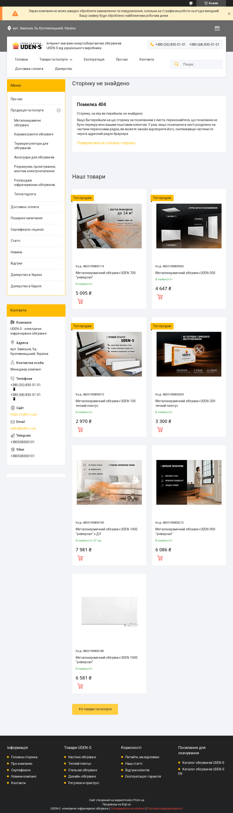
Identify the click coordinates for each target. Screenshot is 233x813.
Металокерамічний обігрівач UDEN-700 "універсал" (106, 275)
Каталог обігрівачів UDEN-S (203, 763)
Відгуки (16, 263)
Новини (16, 252)
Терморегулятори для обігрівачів (31, 146)
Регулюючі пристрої (83, 783)
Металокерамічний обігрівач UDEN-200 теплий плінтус (185, 403)
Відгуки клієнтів (137, 770)
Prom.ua (139, 800)
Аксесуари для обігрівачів (34, 157)
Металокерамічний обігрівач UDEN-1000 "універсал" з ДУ (106, 531)
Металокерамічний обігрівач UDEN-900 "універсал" (185, 531)
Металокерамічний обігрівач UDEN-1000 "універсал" (106, 660)
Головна (21, 59)
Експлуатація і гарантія (143, 776)
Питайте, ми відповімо (142, 757)
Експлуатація (94, 59)
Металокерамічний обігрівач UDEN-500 (185, 273)
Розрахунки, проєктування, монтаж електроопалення (35, 169)
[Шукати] (176, 64)
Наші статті (133, 763)
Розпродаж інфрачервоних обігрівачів (34, 182)
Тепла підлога (25, 194)
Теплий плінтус (79, 763)
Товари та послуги (53, 59)
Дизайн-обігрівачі (82, 776)
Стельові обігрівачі (82, 770)
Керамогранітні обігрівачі (33, 134)
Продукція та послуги (27, 110)
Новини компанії (23, 776)
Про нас (122, 59)
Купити (80, 300)
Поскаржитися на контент (128, 808)
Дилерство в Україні (26, 275)
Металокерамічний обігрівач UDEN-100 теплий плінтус (106, 403)
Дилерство (63, 69)
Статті (15, 241)
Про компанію (21, 763)
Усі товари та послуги (95, 709)
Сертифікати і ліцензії (27, 229)
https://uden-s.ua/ (23, 414)
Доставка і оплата (29, 69)
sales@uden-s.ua (23, 428)
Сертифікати (21, 770)
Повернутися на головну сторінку (106, 143)
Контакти (147, 59)
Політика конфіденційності (165, 808)
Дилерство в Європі (26, 286)
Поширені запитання (26, 218)
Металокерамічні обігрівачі (27, 123)
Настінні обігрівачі (82, 757)
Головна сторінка (24, 757)
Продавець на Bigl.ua (117, 804)
